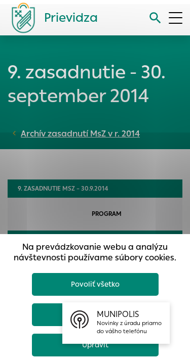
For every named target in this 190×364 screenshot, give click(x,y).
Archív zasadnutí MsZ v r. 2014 (80, 133)
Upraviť (95, 344)
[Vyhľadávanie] (155, 18)
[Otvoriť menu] (175, 18)
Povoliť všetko (95, 284)
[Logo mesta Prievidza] (51, 18)
